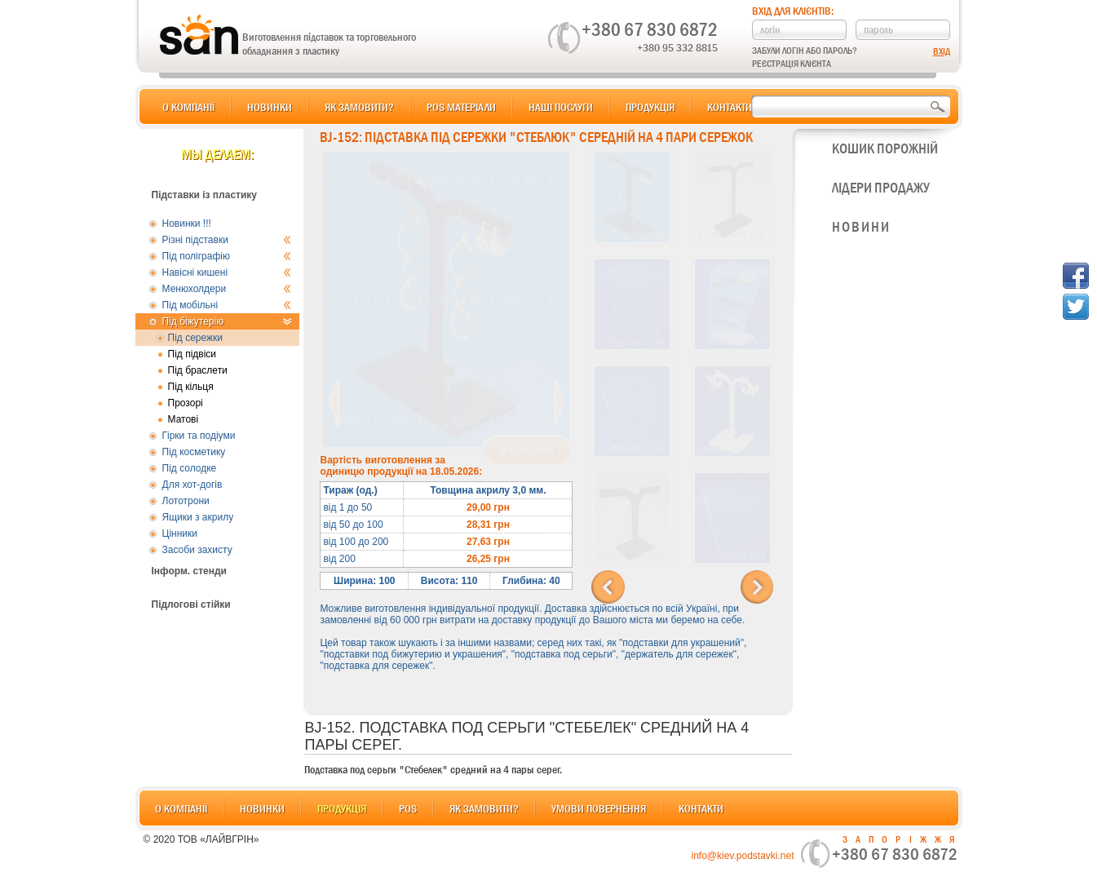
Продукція (650, 106)
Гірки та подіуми (199, 435)
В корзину (527, 450)
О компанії (188, 106)
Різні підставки (227, 240)
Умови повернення (598, 808)
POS (408, 808)
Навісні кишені (227, 272)
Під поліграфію (227, 256)
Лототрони (186, 501)
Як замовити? (359, 106)
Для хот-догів (192, 484)
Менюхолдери (227, 288)
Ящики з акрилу (198, 517)
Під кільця (191, 386)
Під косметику (194, 452)
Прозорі (185, 403)
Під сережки (195, 337)
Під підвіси (192, 354)
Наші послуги (561, 106)
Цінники (179, 533)
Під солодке (189, 468)
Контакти (729, 106)
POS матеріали (461, 106)
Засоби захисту (197, 550)
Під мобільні (227, 305)
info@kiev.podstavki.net (742, 855)
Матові (183, 419)
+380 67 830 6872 (650, 29)
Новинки (269, 106)
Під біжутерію (227, 321)
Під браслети (198, 370)
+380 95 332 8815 (677, 47)
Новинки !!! (186, 223)
